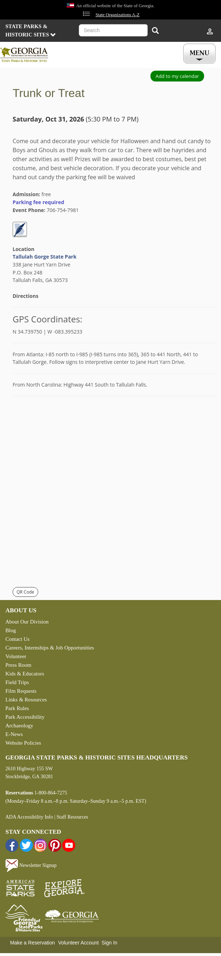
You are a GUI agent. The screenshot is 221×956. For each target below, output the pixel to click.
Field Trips (17, 682)
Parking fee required (38, 202)
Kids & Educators (24, 674)
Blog (10, 630)
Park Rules (17, 708)
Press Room (18, 665)
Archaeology (19, 725)
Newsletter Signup (31, 865)
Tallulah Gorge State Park (44, 256)
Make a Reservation (32, 943)
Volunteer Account (78, 943)
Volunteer (15, 656)
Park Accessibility (25, 717)
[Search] (155, 31)
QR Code (25, 592)
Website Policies (23, 743)
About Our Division (27, 622)
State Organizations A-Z (117, 14)
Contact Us (17, 639)
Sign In (109, 943)
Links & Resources (26, 699)
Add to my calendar (177, 76)
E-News (14, 734)
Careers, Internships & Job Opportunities (49, 648)
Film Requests (20, 691)
